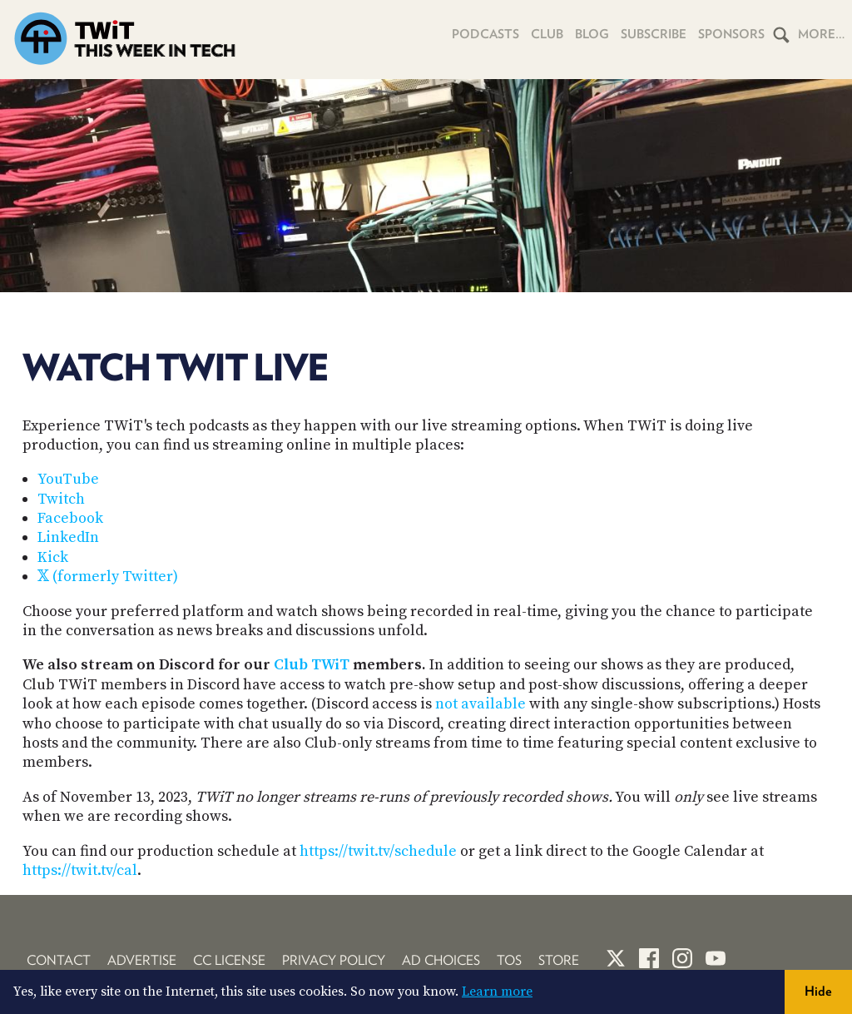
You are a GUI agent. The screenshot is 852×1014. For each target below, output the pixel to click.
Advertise (141, 960)
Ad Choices (441, 960)
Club (547, 34)
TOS (509, 960)
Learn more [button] (497, 991)
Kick (52, 557)
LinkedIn (68, 537)
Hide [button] (818, 991)
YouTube (68, 479)
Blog (592, 34)
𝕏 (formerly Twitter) (107, 576)
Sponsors (731, 34)
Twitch (61, 499)
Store (558, 960)
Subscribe (653, 34)
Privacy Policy (333, 960)
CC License (229, 960)
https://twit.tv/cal (79, 870)
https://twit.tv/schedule (378, 851)
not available (480, 703)
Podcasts (485, 34)
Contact (59, 960)
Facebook (70, 518)
